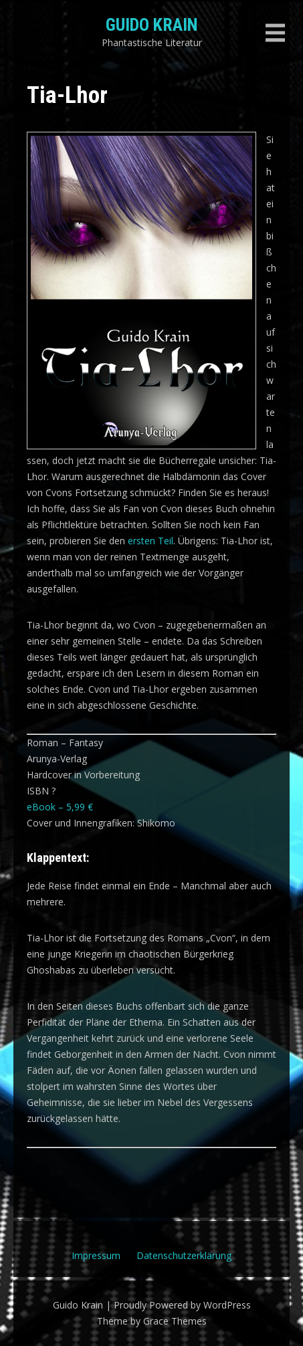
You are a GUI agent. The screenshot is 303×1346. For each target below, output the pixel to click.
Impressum (96, 1255)
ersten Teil (150, 540)
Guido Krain (152, 25)
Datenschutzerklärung (183, 1255)
